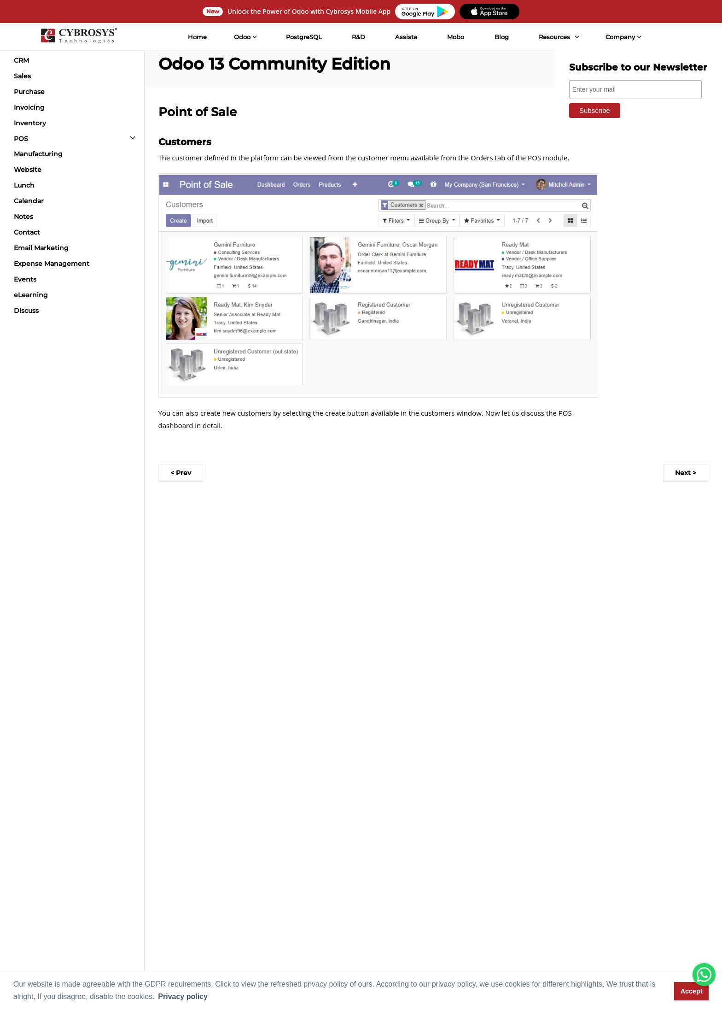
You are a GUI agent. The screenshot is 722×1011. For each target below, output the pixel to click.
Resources (554, 37)
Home (197, 37)
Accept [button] (692, 991)
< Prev (180, 473)
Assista (406, 37)
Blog (502, 37)
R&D (358, 37)
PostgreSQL (304, 37)
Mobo (455, 37)
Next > (685, 473)
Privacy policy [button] (183, 996)
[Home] (79, 37)
